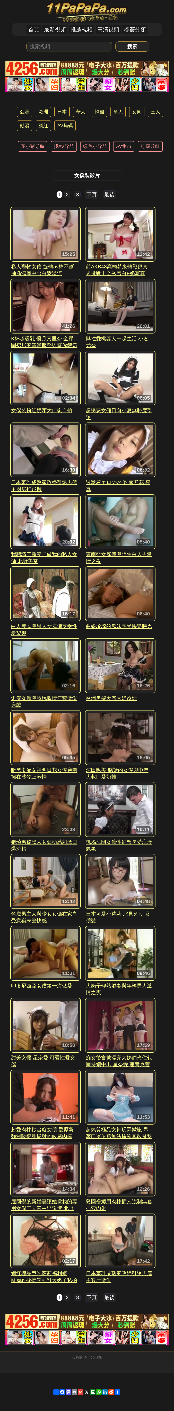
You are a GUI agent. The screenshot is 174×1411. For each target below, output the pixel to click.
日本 (62, 111)
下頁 (91, 194)
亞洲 (24, 111)
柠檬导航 (150, 146)
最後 (109, 194)
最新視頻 (55, 29)
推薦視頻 (81, 29)
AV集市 (124, 146)
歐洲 (43, 111)
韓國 (99, 111)
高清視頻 (108, 29)
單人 (118, 111)
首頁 (33, 29)
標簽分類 (135, 29)
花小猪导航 (33, 146)
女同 (137, 111)
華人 (80, 111)
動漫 (24, 125)
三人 (155, 111)
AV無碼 (65, 125)
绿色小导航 (95, 146)
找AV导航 (64, 146)
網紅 (43, 125)
